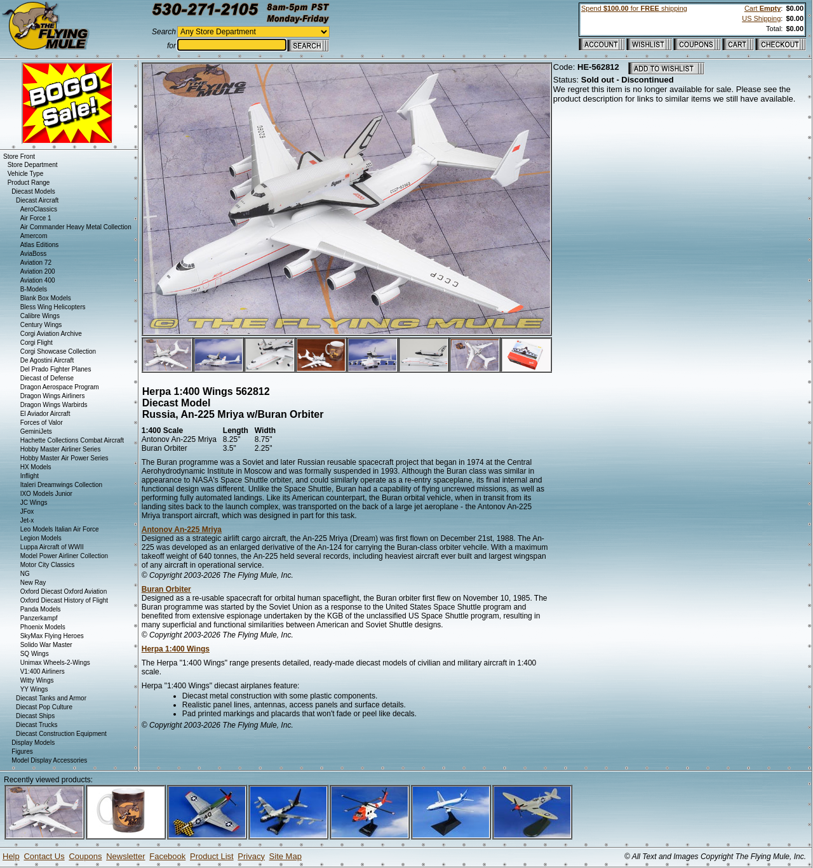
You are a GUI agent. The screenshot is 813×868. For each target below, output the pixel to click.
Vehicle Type (26, 173)
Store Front (19, 156)
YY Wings (34, 689)
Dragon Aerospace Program (59, 387)
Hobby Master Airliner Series (60, 449)
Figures (21, 751)
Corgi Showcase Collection (58, 351)
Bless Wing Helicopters (53, 307)
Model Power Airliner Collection (64, 555)
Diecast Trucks (37, 724)
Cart (762, 8)
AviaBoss (33, 253)
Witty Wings (37, 680)
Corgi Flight (36, 342)
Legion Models (41, 538)
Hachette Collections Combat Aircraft (72, 440)
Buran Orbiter (166, 589)
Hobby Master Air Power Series (64, 458)
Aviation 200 (37, 271)
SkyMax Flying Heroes (52, 635)
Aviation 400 (37, 280)
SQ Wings (34, 653)
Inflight (29, 475)
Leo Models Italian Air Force (59, 529)
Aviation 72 (35, 262)
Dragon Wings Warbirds (54, 404)
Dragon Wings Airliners (52, 395)
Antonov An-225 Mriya (182, 529)
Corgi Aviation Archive (51, 333)
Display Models (33, 742)
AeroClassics (38, 209)
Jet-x (27, 520)
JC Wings (34, 502)
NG (25, 573)
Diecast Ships (35, 715)
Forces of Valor (41, 422)
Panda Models (40, 609)
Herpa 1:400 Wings (176, 648)
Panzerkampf (39, 618)
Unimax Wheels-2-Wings (55, 662)
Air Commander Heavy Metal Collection (75, 227)
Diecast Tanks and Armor (51, 698)
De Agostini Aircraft (47, 360)
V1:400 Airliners (42, 671)
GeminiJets (36, 431)
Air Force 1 (35, 218)
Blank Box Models (45, 298)
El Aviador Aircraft (45, 413)
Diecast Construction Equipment (61, 733)
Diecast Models (33, 191)
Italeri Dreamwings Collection (61, 484)
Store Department (33, 164)
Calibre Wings (40, 315)
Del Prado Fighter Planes (55, 369)
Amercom (34, 235)
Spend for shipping (634, 8)
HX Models (35, 467)
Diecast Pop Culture (44, 707)
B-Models (33, 289)
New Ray (33, 582)
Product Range (29, 182)
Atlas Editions (39, 244)
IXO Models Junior (46, 493)
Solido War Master (46, 644)
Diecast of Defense (47, 378)
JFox (27, 511)
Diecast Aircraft (37, 200)
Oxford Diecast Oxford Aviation (63, 591)
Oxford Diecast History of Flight (64, 600)
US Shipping (761, 18)
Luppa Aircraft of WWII (52, 547)
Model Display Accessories (49, 760)
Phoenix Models (42, 627)
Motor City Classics (47, 564)
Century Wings (41, 324)
